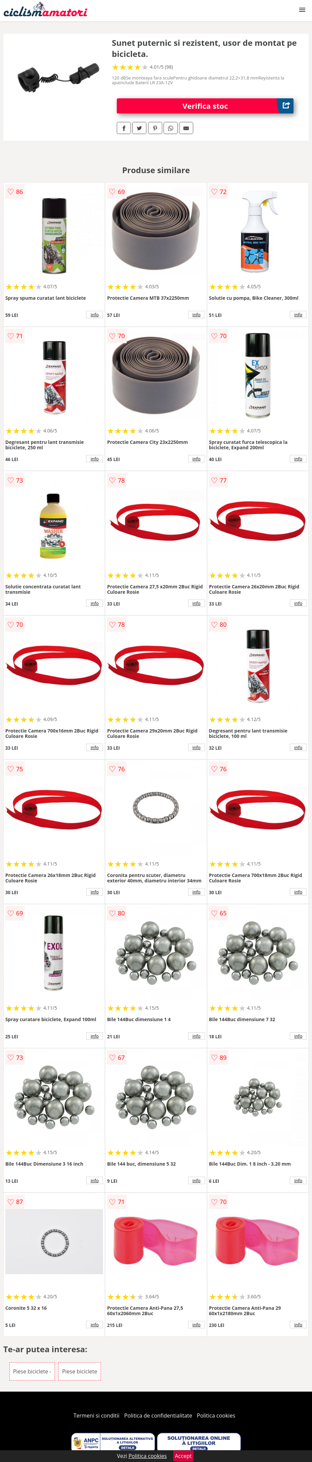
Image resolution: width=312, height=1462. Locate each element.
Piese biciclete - (32, 1371)
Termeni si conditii (96, 1415)
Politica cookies (216, 1415)
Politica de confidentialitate (158, 1415)
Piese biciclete (79, 1371)
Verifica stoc (237, 105)
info (95, 315)
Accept (183, 1456)
